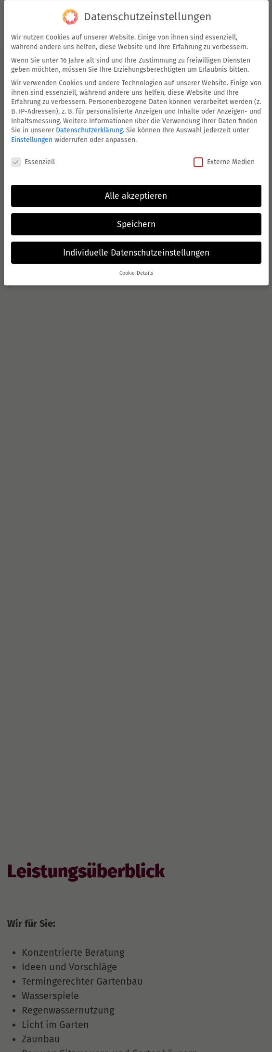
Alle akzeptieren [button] (136, 193)
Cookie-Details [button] (136, 270)
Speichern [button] (136, 221)
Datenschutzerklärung (89, 127)
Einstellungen (31, 137)
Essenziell (33, 159)
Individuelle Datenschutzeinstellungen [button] (136, 249)
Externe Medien (224, 159)
